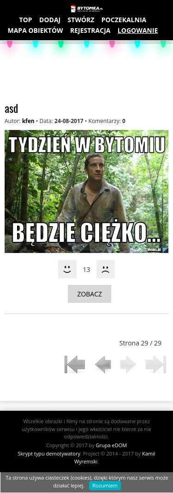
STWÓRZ (81, 19)
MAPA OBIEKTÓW (35, 30)
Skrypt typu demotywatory (49, 453)
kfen (28, 121)
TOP (25, 19)
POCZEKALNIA (123, 19)
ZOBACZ (89, 294)
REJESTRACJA (90, 30)
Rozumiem (105, 485)
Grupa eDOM (111, 445)
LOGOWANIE (138, 30)
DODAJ (49, 19)
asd (11, 107)
